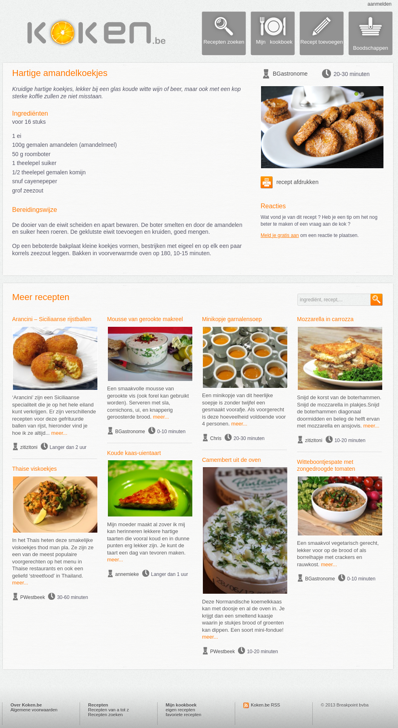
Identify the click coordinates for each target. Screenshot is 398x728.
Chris (215, 438)
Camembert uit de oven (231, 460)
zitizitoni (29, 447)
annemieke (127, 574)
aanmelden (380, 4)
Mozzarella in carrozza (325, 319)
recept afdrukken (289, 182)
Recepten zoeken (105, 714)
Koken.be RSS (265, 705)
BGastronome (290, 73)
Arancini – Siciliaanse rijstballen (51, 319)
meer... (59, 433)
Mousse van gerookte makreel (145, 319)
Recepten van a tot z (108, 709)
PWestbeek (32, 597)
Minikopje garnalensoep (232, 319)
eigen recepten (180, 709)
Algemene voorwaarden (34, 709)
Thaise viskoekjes (34, 469)
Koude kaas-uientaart (134, 453)
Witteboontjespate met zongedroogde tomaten (326, 465)
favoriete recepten (183, 714)
